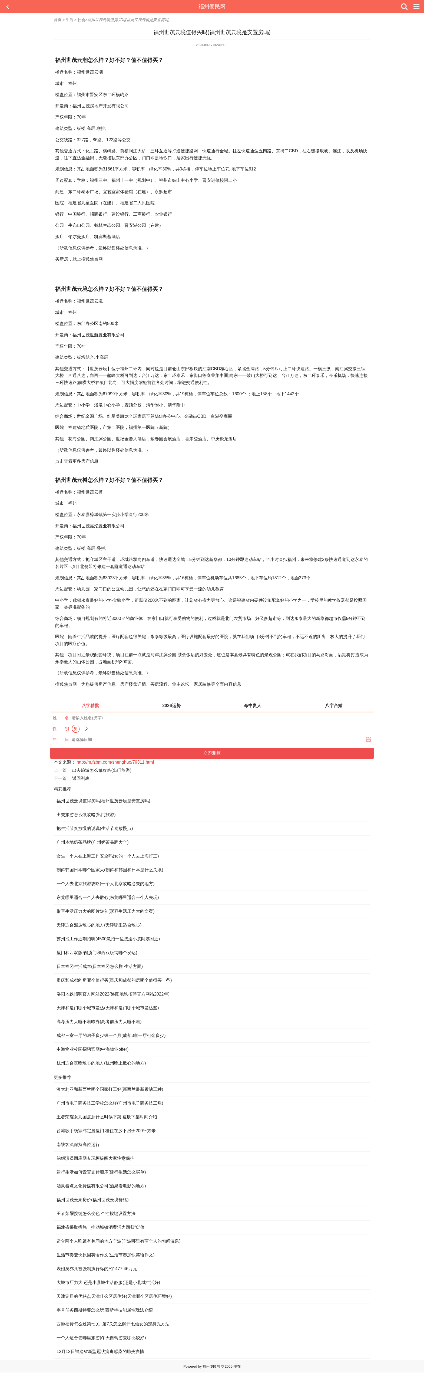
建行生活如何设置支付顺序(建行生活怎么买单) (101, 1172)
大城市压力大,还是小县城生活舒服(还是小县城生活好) (108, 1282)
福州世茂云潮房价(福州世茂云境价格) (93, 1199)
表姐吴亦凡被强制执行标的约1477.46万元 (97, 1268)
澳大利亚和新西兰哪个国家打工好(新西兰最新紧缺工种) (110, 1089)
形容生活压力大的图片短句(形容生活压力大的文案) (106, 911)
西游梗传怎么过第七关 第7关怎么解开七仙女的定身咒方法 (113, 1324)
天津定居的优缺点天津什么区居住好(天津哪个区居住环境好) (114, 1296)
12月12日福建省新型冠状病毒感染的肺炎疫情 (100, 1351)
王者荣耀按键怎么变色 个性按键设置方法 (96, 1213)
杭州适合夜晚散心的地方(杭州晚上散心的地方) (101, 1063)
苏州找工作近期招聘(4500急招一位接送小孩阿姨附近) (108, 939)
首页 (57, 20)
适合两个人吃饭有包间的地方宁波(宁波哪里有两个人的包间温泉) (119, 1241)
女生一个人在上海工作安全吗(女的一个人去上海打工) (108, 856)
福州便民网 (212, 6)
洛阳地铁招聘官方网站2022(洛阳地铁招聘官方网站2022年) (113, 994)
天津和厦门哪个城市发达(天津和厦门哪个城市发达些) (108, 1008)
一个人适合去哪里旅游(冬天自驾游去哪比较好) (101, 1337)
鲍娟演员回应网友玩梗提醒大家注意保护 (95, 1158)
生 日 (61, 739)
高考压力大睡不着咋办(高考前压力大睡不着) (99, 1021)
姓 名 (61, 717)
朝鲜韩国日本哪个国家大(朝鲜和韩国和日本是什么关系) (110, 870)
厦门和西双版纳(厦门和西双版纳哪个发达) (97, 952)
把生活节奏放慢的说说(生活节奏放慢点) (95, 828)
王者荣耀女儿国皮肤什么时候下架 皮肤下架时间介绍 (107, 1117)
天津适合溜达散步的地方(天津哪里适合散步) (99, 925)
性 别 (61, 728)
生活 (69, 20)
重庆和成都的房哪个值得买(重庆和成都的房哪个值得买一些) (114, 980)
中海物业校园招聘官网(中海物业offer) (92, 1049)
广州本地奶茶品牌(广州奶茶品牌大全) (93, 842)
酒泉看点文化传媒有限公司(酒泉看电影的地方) (101, 1186)
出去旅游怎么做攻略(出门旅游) (101, 770)
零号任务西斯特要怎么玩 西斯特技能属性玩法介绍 (105, 1310)
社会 (81, 20)
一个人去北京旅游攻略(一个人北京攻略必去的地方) (106, 883)
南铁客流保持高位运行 (78, 1144)
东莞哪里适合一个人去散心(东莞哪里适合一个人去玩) (108, 897)
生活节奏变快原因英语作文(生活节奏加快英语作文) (106, 1255)
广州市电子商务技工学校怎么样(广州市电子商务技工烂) (110, 1103)
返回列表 (81, 778)
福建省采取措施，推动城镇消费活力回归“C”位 (101, 1227)
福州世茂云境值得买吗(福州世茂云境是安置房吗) (103, 801)
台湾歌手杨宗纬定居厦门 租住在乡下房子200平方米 (106, 1130)
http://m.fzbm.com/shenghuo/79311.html (115, 762)
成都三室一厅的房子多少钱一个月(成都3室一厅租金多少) (111, 1035)
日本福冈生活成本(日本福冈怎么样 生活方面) (100, 966)
